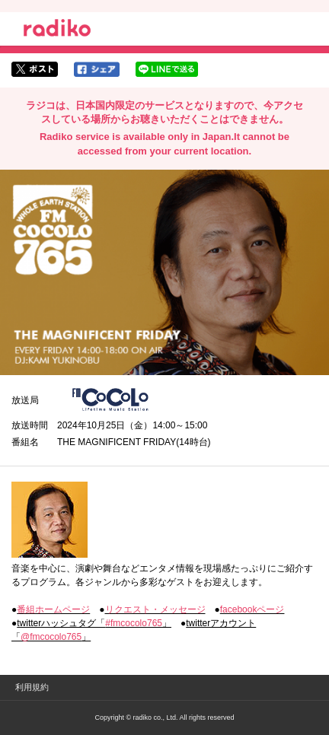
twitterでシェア (34, 69)
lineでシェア (167, 69)
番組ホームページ (53, 609)
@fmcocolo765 (51, 637)
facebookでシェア (97, 69)
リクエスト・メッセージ (155, 609)
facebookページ (252, 609)
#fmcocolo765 (133, 623)
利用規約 (32, 687)
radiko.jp (57, 30)
